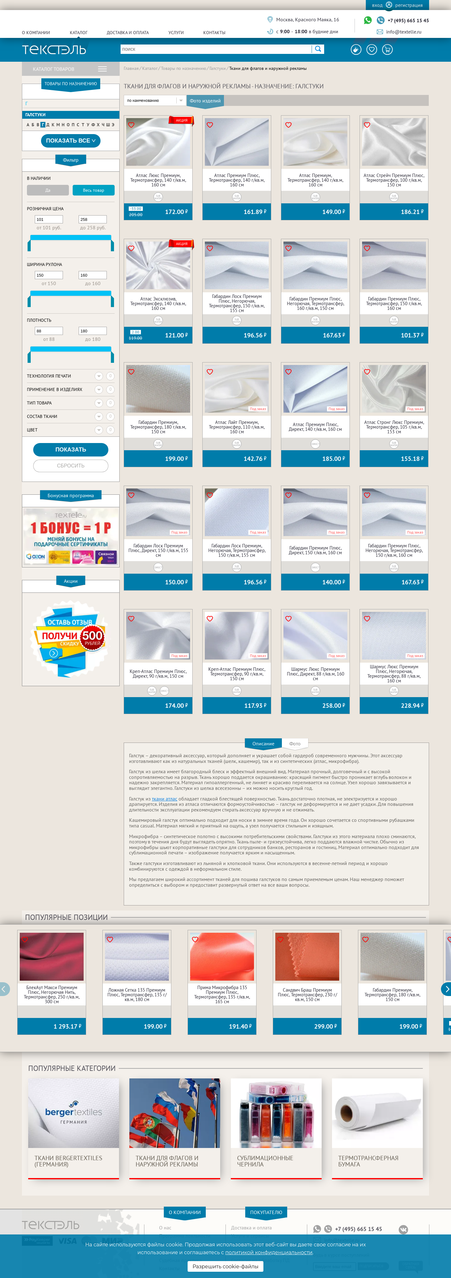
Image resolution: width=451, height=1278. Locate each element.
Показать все (71, 141)
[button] (449, 989)
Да (47, 190)
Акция (182, 120)
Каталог (78, 32)
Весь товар (93, 190)
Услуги (176, 32)
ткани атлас (164, 798)
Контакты (214, 32)
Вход (377, 5)
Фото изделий (205, 100)
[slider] (29, 247)
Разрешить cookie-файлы (226, 1267)
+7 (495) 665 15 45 (408, 20)
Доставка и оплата (128, 32)
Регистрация (409, 5)
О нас (165, 1227)
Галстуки (35, 114)
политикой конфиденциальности (268, 1252)
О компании (36, 32)
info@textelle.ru (404, 32)
